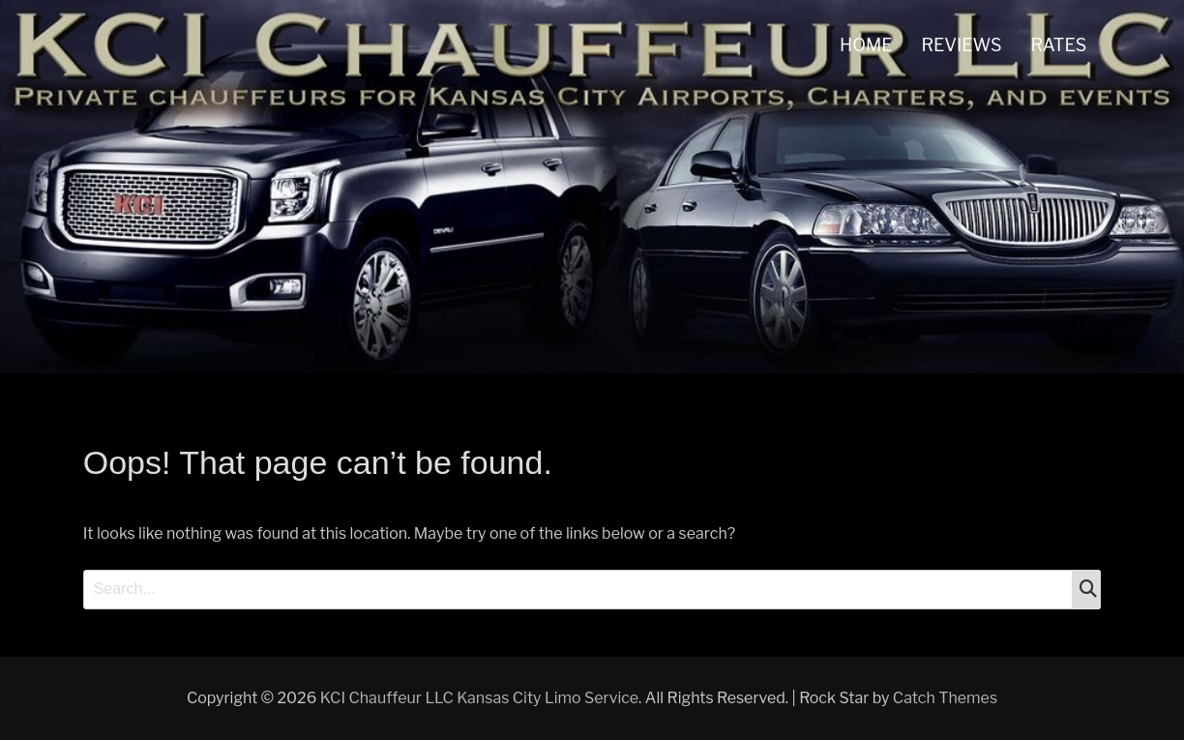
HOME (866, 45)
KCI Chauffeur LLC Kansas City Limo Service (479, 698)
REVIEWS (962, 45)
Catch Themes (945, 698)
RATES (1059, 45)
